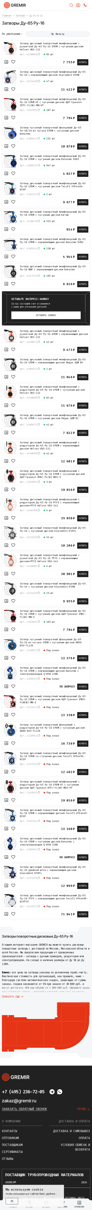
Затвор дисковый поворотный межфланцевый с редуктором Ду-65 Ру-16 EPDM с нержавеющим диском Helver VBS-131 (50, 445)
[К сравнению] (6, 61)
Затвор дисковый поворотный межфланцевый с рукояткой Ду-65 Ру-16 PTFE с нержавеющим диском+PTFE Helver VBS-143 (50, 558)
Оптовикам (10, 1138)
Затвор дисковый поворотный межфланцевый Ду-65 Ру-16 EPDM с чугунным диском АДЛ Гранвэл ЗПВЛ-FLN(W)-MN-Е (53, 699)
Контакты (9, 1131)
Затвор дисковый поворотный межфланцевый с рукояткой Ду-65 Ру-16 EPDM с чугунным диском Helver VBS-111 (51, 46)
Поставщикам (12, 1145)
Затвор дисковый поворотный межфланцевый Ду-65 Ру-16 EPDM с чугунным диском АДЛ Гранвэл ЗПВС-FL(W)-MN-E (53, 614)
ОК (12, 1201)
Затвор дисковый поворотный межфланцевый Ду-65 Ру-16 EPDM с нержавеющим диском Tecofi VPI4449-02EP (54, 813)
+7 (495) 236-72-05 (23, 1092)
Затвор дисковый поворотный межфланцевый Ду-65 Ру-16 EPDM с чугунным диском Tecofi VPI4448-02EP (53, 186)
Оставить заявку (46, 315)
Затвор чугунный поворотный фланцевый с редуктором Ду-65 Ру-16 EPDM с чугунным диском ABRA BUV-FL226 (52, 727)
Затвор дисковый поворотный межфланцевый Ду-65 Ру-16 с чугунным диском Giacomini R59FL (53, 529)
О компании (11, 1121)
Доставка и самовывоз (71, 1131)
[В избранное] (13, 61)
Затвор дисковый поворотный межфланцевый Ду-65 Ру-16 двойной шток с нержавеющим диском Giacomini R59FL (53, 870)
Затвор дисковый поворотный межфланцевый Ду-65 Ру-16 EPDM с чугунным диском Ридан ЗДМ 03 (53, 417)
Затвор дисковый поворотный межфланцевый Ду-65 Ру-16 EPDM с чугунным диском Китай (53, 213)
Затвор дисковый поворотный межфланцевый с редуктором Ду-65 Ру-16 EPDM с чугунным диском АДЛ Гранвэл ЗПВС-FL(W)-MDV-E (52, 474)
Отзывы (7, 1159)
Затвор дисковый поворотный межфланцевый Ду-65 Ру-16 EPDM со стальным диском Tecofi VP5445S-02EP (53, 756)
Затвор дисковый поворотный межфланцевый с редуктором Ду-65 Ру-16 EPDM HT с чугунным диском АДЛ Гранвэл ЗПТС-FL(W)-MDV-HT (50, 784)
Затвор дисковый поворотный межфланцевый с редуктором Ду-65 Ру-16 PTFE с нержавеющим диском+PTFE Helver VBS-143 (50, 502)
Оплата (84, 1138)
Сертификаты (12, 1152)
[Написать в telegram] (52, 1092)
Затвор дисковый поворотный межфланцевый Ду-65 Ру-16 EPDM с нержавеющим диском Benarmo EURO (53, 241)
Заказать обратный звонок (24, 1109)
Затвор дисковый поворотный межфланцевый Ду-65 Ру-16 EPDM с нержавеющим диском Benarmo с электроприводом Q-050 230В (53, 671)
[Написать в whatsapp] (60, 1092)
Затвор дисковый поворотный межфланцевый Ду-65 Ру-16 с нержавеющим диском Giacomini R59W (53, 73)
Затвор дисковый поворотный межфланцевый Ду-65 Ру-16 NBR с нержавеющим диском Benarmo (53, 268)
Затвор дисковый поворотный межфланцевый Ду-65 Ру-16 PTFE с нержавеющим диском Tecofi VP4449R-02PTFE (54, 898)
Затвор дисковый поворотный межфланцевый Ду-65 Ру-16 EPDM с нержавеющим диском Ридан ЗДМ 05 (53, 361)
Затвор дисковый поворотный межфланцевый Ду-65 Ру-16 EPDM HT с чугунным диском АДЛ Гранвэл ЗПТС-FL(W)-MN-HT (53, 102)
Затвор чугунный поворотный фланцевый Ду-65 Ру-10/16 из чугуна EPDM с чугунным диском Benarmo (50, 130)
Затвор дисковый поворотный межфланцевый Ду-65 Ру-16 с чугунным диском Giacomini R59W (53, 585)
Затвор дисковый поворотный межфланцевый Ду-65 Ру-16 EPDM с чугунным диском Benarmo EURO (53, 158)
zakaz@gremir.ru (19, 1100)
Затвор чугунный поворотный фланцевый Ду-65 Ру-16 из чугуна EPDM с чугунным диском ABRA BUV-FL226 (50, 642)
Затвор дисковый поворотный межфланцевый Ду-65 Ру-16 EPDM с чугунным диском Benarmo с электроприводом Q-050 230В (53, 841)
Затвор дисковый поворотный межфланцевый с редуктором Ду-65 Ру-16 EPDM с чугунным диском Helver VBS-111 (52, 389)
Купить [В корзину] (83, 62)
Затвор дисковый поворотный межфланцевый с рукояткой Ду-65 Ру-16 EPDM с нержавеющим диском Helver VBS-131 (54, 334)
